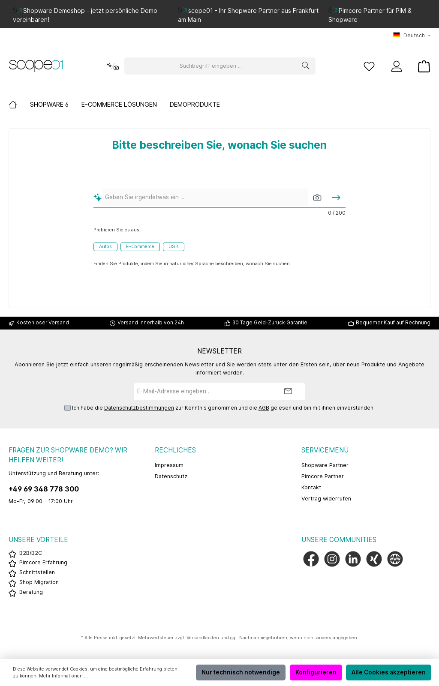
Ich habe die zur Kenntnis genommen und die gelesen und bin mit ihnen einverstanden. (223, 408)
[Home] (19, 104)
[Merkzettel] (369, 66)
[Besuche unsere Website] (395, 559)
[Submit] (288, 391)
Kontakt (311, 487)
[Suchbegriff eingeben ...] (210, 66)
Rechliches (175, 450)
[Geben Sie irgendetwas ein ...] (205, 197)
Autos (105, 246)
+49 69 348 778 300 (44, 489)
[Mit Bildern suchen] (317, 197)
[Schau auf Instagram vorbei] (332, 559)
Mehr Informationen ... (63, 676)
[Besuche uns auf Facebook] (311, 559)
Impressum (169, 465)
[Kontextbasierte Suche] (112, 66)
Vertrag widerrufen (326, 498)
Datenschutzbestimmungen (139, 408)
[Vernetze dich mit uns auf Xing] (374, 559)
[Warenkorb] (421, 66)
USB (173, 246)
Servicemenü (325, 450)
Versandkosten (202, 638)
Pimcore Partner (322, 476)
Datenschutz (171, 476)
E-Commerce (140, 246)
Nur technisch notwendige (240, 672)
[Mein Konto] (396, 66)
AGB (264, 408)
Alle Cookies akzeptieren (389, 672)
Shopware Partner (325, 465)
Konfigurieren (316, 672)
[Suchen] (306, 66)
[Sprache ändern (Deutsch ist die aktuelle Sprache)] (411, 35)
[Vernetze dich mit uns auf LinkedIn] (353, 559)
